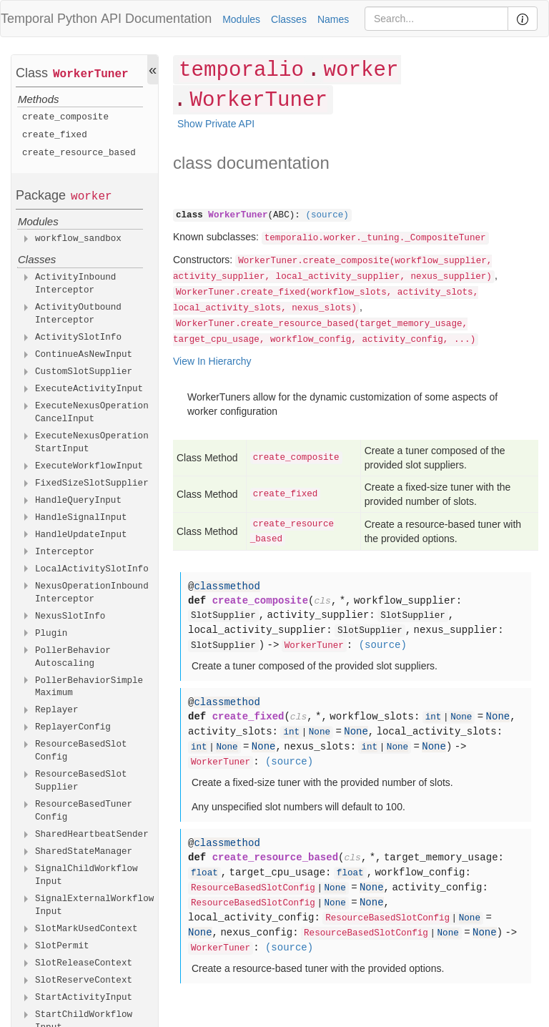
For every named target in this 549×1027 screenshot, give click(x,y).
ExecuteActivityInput (89, 389)
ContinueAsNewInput (83, 355)
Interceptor (64, 552)
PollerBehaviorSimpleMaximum (89, 687)
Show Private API (215, 123)
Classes (289, 19)
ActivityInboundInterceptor (75, 283)
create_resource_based (79, 153)
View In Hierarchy (212, 361)
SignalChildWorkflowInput (86, 875)
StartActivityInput (83, 998)
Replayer (56, 710)
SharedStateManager (83, 852)
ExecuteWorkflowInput (89, 466)
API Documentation (156, 18)
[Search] (436, 18)
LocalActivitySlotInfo (92, 569)
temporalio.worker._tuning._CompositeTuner (375, 238)
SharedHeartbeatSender (92, 835)
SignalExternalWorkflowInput (94, 905)
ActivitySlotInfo (78, 338)
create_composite (65, 117)
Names (333, 19)
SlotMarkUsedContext (86, 929)
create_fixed (54, 135)
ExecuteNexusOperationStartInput (92, 442)
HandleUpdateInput (81, 535)
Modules (241, 19)
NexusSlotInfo (70, 616)
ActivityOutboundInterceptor (78, 314)
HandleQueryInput (78, 501)
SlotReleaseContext (83, 963)
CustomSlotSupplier (83, 372)
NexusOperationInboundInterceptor (92, 592)
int (433, 717)
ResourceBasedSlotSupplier (81, 781)
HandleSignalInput (81, 518)
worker (91, 196)
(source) (326, 215)
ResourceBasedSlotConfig (81, 750)
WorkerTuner (91, 74)
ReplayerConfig (73, 727)
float (204, 873)
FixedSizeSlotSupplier (92, 483)
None (461, 717)
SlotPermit (62, 946)
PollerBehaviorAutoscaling (73, 657)
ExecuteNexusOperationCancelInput (92, 412)
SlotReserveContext (83, 981)
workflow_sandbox (78, 239)
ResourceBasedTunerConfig (83, 811)
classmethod (226, 586)
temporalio (241, 70)
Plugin (51, 634)
